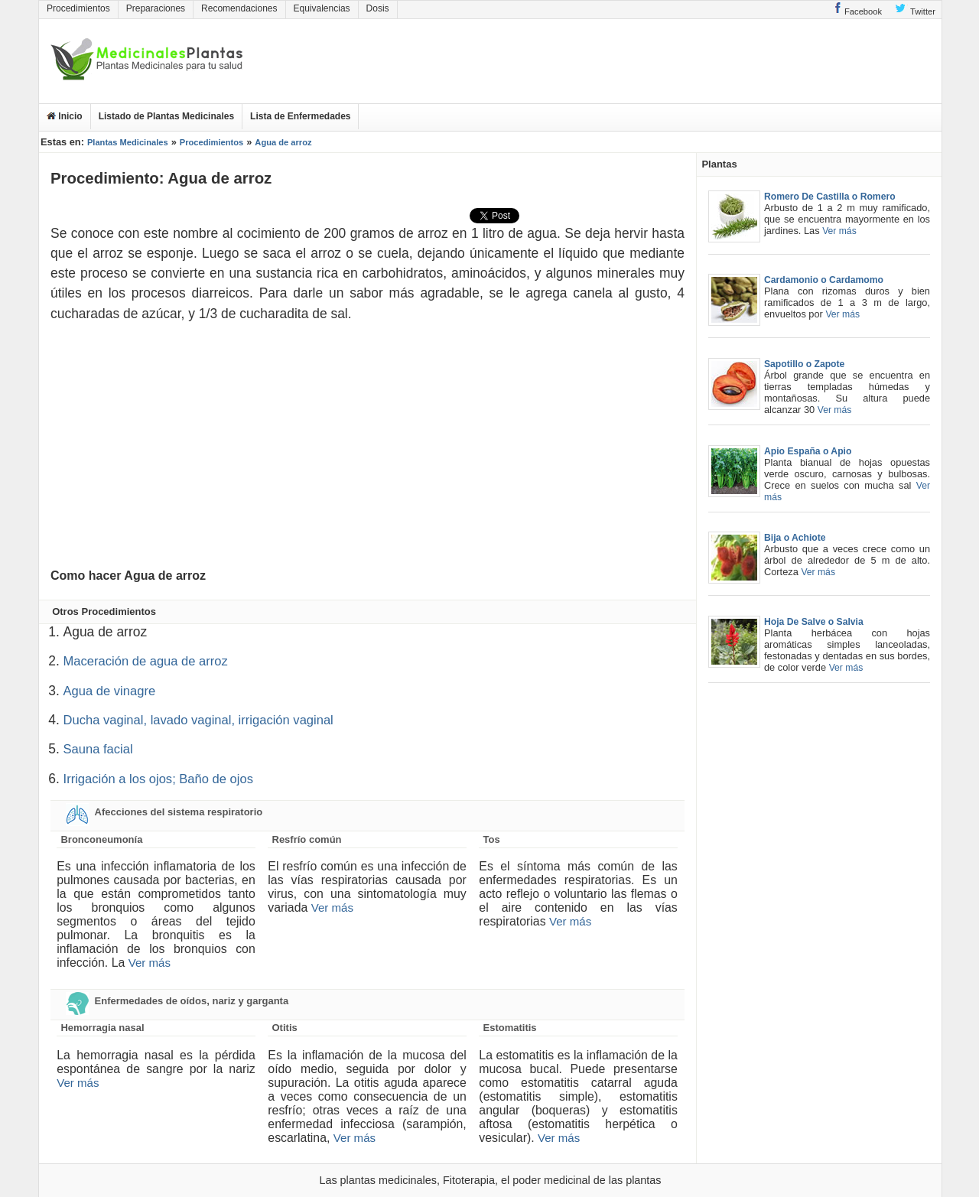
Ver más (149, 962)
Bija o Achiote (795, 537)
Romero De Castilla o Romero (830, 196)
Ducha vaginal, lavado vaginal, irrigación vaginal (198, 720)
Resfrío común (307, 839)
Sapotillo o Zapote (804, 364)
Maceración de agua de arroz (145, 661)
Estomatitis (510, 1027)
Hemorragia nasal (102, 1027)
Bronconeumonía (101, 839)
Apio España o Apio (807, 451)
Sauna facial (98, 749)
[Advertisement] (857, 61)
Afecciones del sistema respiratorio (163, 812)
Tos (491, 839)
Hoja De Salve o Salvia (814, 621)
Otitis (285, 1027)
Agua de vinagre (109, 691)
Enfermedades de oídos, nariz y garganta (176, 1001)
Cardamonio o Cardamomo (823, 280)
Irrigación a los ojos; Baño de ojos (158, 779)
